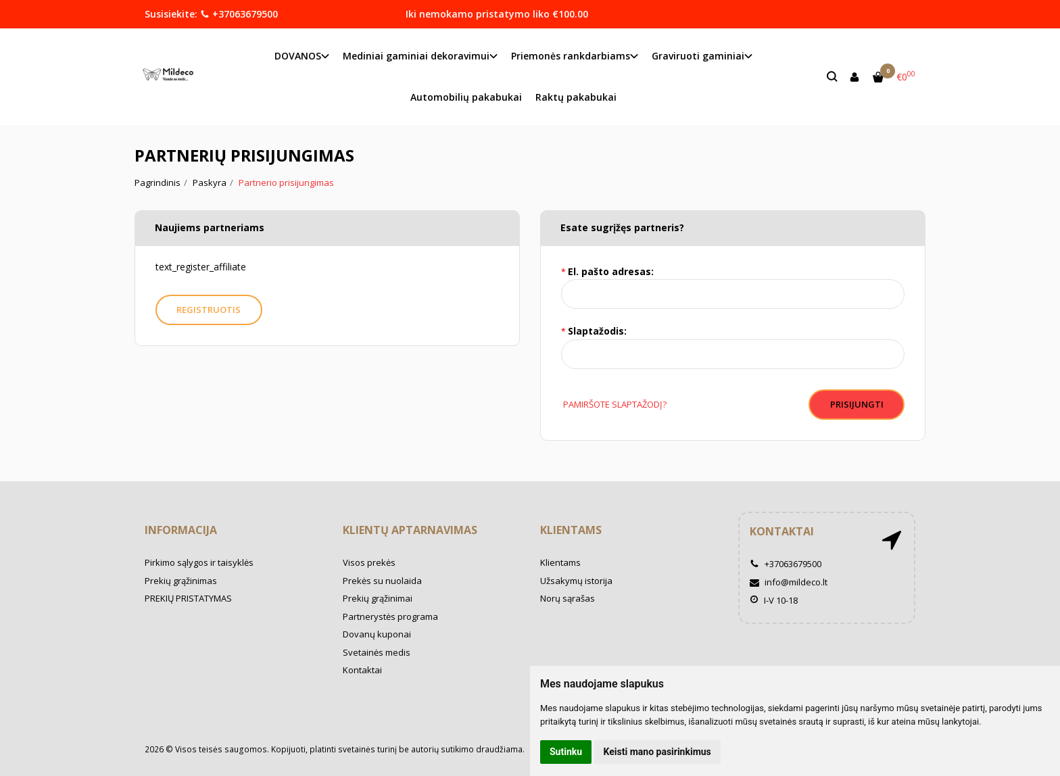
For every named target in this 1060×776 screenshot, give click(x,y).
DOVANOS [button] (297, 55)
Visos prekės (369, 562)
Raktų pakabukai (576, 97)
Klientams (571, 530)
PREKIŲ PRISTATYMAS (188, 598)
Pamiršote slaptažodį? (614, 404)
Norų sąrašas (567, 598)
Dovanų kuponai (377, 634)
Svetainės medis (376, 652)
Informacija (181, 530)
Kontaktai (362, 670)
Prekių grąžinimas (181, 581)
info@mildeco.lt (788, 582)
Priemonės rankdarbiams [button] (570, 55)
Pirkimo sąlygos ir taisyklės (199, 562)
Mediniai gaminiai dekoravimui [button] (416, 55)
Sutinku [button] (566, 751)
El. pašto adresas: (611, 271)
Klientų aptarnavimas (410, 530)
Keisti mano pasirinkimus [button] (657, 751)
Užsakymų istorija (576, 581)
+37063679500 (239, 13)
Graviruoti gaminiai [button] (698, 55)
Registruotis (209, 310)
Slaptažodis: (597, 330)
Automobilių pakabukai (466, 97)
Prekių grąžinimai (377, 598)
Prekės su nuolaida (382, 581)
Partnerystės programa (390, 616)
